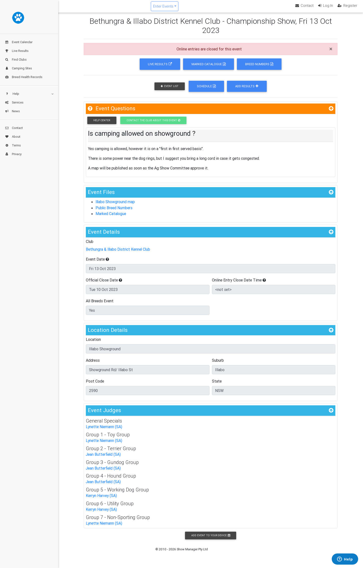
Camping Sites (18, 68)
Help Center (101, 124)
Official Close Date (104, 283)
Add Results (246, 90)
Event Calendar (18, 42)
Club (89, 244)
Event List (169, 90)
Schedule (206, 90)
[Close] (330, 53)
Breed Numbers (259, 68)
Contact (14, 128)
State (217, 384)
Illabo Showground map (115, 205)
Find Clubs (16, 59)
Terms (13, 145)
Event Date (97, 262)
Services (14, 102)
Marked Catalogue (209, 68)
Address (93, 363)
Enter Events (192, 8)
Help (29, 94)
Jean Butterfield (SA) (103, 457)
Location (93, 342)
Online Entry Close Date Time (239, 283)
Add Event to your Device (210, 537)
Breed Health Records (23, 77)
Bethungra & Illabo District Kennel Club (119, 252)
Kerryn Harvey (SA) (101, 498)
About (12, 137)
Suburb (218, 363)
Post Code (95, 384)
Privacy (13, 154)
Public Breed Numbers (114, 211)
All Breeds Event (99, 304)
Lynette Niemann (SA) (104, 430)
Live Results (17, 51)
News (12, 111)
